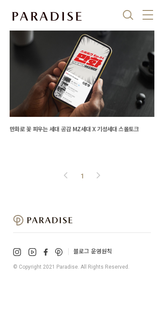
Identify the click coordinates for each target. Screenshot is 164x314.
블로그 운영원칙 (92, 251)
